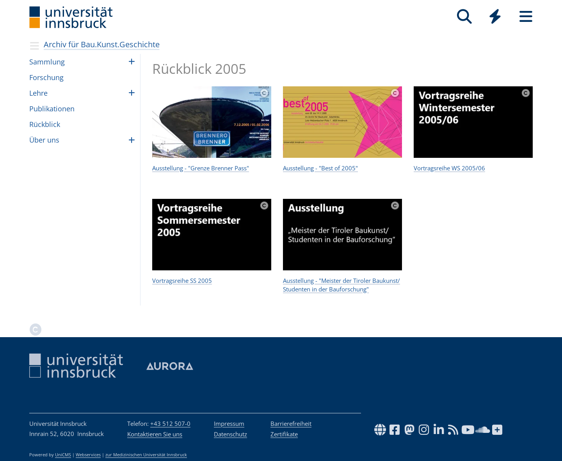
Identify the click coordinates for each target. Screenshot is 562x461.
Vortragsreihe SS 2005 (182, 280)
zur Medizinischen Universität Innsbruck (146, 454)
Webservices (88, 454)
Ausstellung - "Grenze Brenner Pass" (200, 168)
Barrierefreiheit (290, 423)
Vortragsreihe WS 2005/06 (449, 168)
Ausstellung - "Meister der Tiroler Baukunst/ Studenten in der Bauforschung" (341, 285)
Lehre (38, 93)
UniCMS (63, 454)
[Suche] (464, 16)
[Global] (495, 17)
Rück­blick (44, 124)
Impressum (229, 423)
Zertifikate (284, 434)
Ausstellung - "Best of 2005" (320, 168)
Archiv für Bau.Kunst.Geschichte (102, 44)
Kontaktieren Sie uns (154, 434)
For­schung (46, 77)
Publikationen (52, 108)
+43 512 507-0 (170, 423)
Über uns (44, 140)
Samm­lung (47, 61)
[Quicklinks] (495, 16)
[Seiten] (525, 16)
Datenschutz (230, 434)
